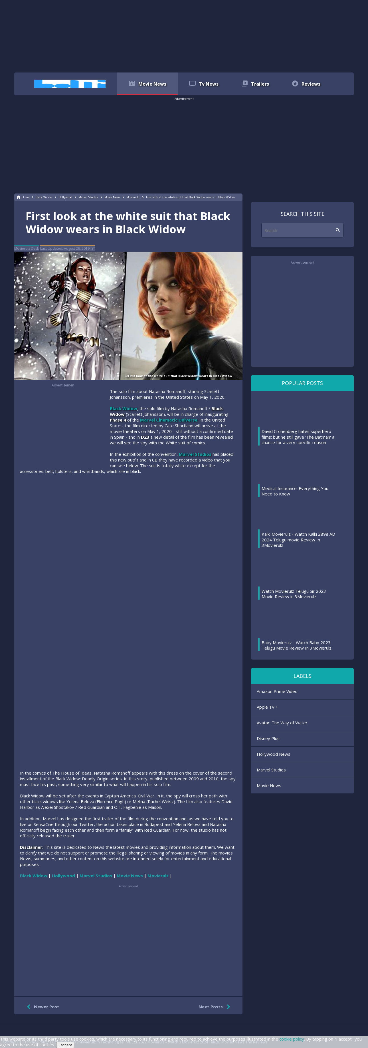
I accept (65, 1045)
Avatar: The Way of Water (282, 722)
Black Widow (123, 408)
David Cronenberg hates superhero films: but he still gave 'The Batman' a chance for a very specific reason (298, 436)
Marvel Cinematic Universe (168, 420)
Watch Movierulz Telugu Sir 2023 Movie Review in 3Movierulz (294, 594)
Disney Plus (268, 738)
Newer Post (41, 1006)
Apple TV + (267, 707)
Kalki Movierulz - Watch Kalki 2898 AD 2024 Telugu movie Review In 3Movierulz (298, 539)
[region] (184, 35)
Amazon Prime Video (277, 691)
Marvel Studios (195, 454)
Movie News (269, 785)
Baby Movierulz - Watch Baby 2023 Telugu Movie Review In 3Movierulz (296, 645)
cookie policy (291, 1039)
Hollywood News (273, 754)
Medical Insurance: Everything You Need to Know (295, 491)
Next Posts (215, 1006)
